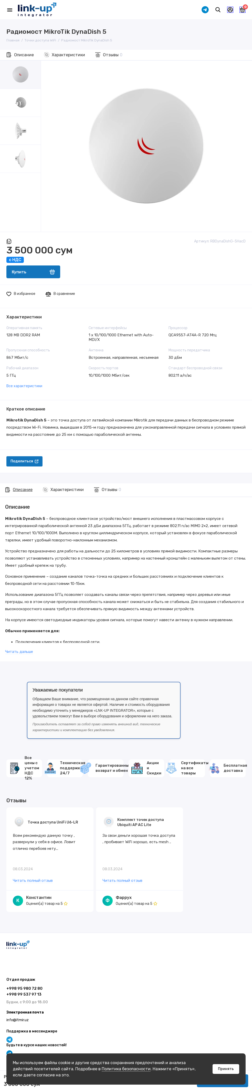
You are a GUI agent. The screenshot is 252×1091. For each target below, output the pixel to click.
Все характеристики (24, 386)
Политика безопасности (126, 1068)
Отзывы (112, 54)
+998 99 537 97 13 (23, 994)
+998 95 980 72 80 (24, 988)
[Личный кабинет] (230, 10)
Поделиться (24, 461)
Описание (24, 54)
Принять (226, 1069)
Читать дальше (19, 651)
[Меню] (9, 9)
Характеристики (68, 54)
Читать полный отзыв (33, 880)
